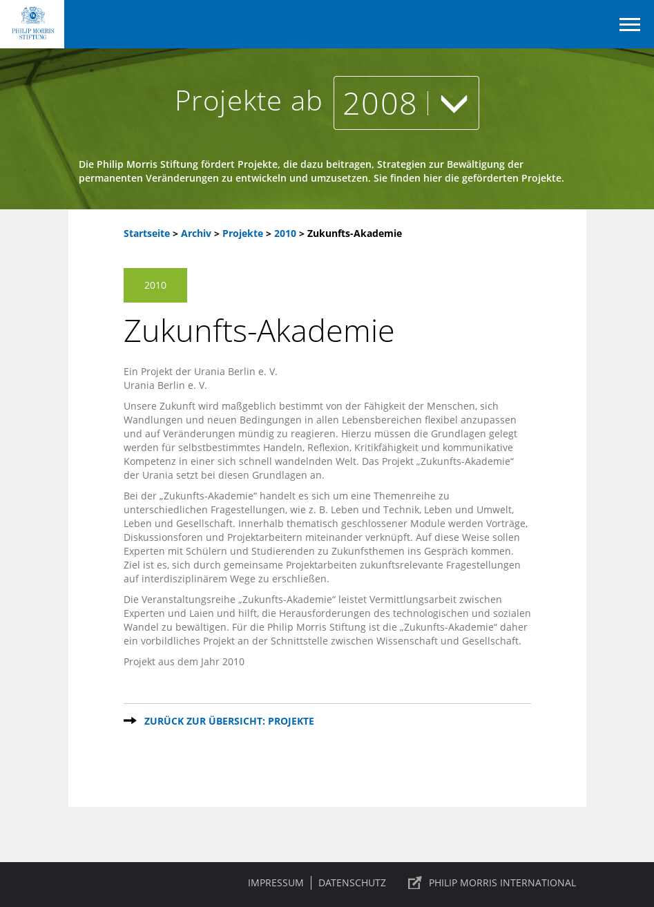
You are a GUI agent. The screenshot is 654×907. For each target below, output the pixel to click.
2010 (286, 233)
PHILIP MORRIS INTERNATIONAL (502, 882)
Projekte (244, 233)
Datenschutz (352, 882)
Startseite (147, 233)
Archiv (196, 233)
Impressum (276, 882)
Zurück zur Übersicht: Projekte (229, 720)
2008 (406, 103)
